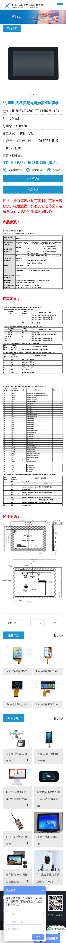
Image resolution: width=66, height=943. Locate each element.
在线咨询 (33, 178)
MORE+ (58, 635)
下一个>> (52, 622)
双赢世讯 (57, 926)
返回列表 (12, 622)
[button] (30, 94)
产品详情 (12, 28)
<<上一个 (37, 622)
